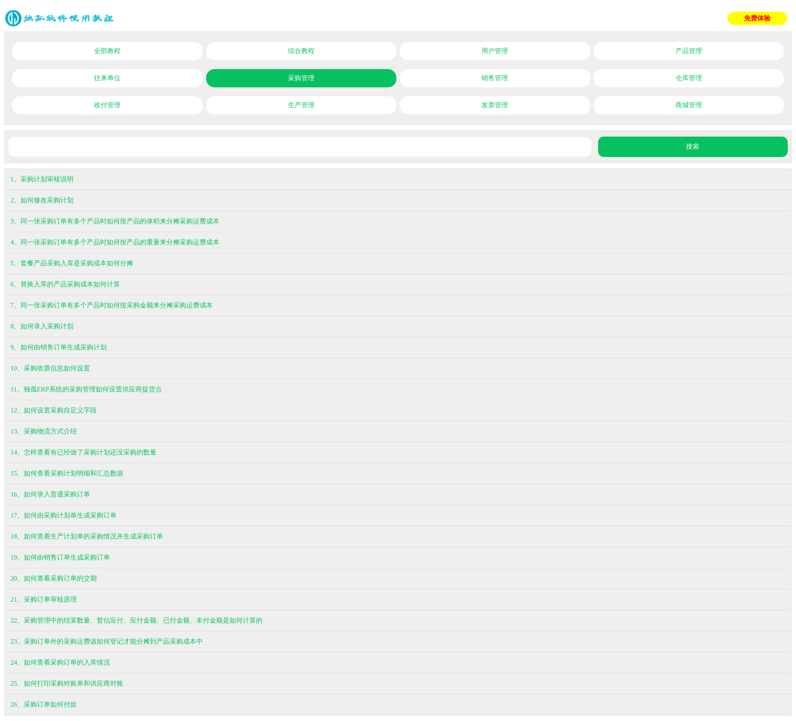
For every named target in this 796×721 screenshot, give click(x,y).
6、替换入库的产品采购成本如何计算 (65, 284)
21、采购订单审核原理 (44, 599)
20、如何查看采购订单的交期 (54, 578)
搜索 (692, 146)
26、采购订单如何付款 (44, 704)
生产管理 (301, 105)
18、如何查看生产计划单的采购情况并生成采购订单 (87, 536)
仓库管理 (688, 78)
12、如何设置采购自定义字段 (54, 410)
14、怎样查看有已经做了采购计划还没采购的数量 (83, 452)
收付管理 (107, 105)
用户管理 (494, 51)
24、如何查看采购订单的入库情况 (60, 662)
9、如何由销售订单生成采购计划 (59, 347)
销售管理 (494, 78)
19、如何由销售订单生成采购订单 (60, 557)
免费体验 (757, 18)
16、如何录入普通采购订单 (50, 494)
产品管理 (688, 51)
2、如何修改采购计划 (42, 200)
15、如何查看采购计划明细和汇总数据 (67, 473)
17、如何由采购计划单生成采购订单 (64, 515)
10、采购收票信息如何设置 (50, 368)
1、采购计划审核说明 (42, 179)
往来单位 (107, 78)
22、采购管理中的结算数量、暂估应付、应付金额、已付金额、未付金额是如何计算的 (137, 620)
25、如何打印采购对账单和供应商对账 (67, 683)
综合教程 (301, 51)
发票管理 (494, 105)
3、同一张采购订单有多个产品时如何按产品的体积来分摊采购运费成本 (115, 221)
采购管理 (301, 78)
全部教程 (107, 51)
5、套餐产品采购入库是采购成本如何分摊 (72, 263)
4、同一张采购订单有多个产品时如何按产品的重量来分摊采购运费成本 (115, 242)
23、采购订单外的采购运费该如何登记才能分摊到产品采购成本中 (107, 641)
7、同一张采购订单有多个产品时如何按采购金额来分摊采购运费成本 (112, 305)
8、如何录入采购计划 (42, 326)
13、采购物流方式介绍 (44, 431)
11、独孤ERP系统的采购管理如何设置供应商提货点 (86, 389)
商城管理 (688, 105)
